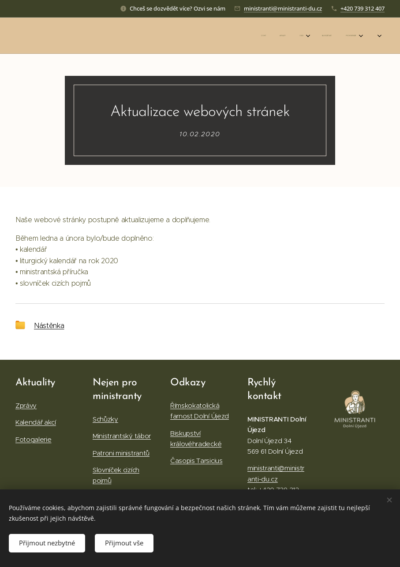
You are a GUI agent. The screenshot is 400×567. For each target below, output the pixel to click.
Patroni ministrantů (121, 453)
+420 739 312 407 (362, 8)
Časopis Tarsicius (196, 461)
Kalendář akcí (35, 422)
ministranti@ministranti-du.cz (283, 8)
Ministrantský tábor (122, 436)
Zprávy (26, 405)
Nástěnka (49, 325)
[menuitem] (279, 36)
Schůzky (105, 419)
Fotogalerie (33, 439)
